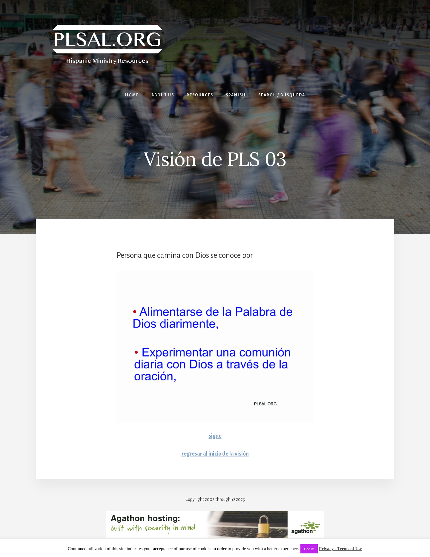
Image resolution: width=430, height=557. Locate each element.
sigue (215, 436)
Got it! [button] (309, 549)
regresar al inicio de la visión (215, 454)
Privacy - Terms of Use (340, 548)
